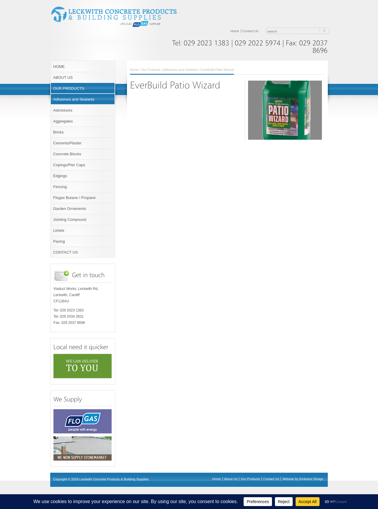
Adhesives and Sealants (73, 99)
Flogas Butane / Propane (74, 197)
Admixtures (62, 110)
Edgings (60, 176)
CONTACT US (65, 252)
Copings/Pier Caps (69, 165)
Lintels (58, 230)
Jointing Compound (69, 219)
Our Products (151, 69)
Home (234, 31)
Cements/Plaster (67, 143)
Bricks (58, 132)
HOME (59, 66)
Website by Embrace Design (302, 479)
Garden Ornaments (69, 208)
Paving (59, 241)
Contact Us (250, 31)
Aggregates (63, 121)
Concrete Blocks (67, 154)
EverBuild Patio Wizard (217, 69)
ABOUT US (63, 77)
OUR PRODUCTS (68, 88)
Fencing (60, 187)
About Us (230, 479)
